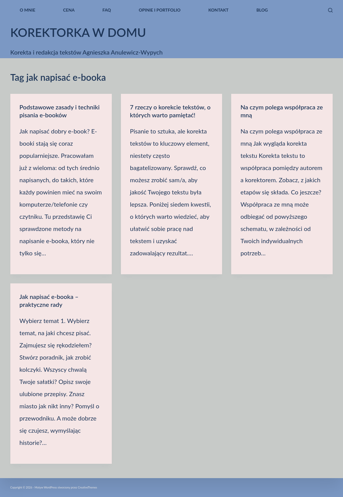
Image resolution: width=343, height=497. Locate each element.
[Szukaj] (330, 10)
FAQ (106, 9)
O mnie (27, 9)
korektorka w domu (78, 32)
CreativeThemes (87, 487)
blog (262, 9)
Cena (69, 9)
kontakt (218, 9)
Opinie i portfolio (160, 9)
